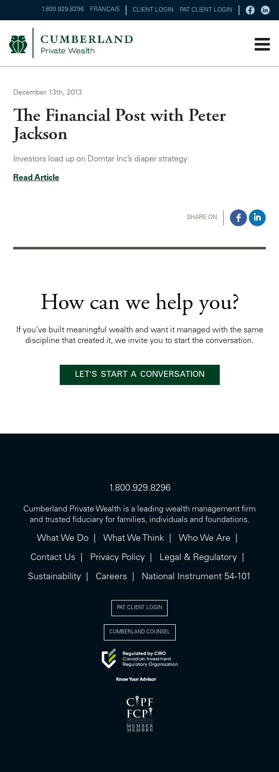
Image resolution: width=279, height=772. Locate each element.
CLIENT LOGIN (153, 10)
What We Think (133, 538)
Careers (111, 577)
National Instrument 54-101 (196, 577)
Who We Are (204, 538)
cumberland (87, 43)
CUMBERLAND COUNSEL (139, 632)
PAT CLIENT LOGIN (206, 10)
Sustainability (54, 577)
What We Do (63, 538)
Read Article (36, 178)
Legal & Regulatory (198, 558)
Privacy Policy (117, 558)
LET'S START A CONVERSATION (140, 375)
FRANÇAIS (104, 10)
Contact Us (52, 558)
